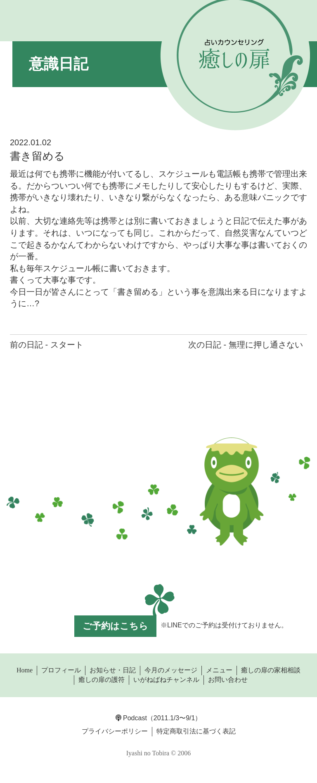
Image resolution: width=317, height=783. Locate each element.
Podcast (131, 717)
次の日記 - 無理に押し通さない (245, 344)
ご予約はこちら (115, 626)
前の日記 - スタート (46, 344)
